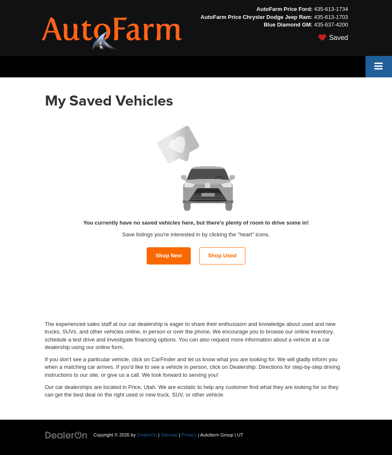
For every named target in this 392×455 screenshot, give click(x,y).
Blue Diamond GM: (288, 24)
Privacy (189, 434)
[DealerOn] (66, 434)
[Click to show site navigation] (379, 66)
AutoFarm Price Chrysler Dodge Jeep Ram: (256, 17)
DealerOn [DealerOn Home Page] (147, 434)
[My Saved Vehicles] (274, 38)
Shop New (168, 255)
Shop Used (222, 255)
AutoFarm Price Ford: (284, 9)
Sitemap (169, 434)
